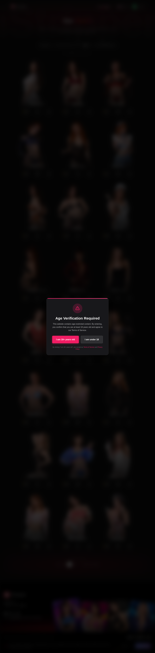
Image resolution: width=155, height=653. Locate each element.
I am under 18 (92, 339)
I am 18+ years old (65, 339)
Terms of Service (89, 347)
